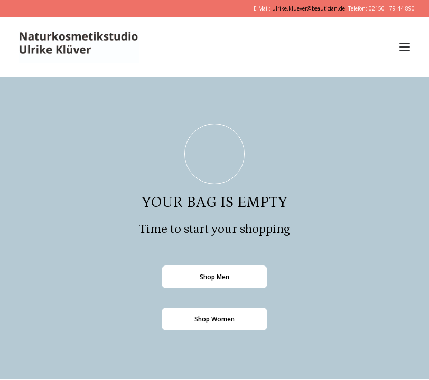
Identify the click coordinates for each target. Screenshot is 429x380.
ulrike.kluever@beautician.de (308, 8)
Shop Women (214, 319)
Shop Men (214, 276)
